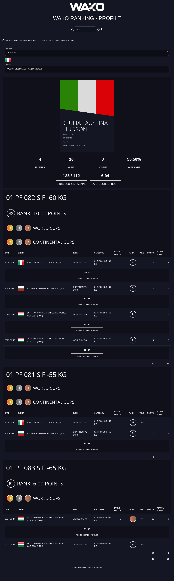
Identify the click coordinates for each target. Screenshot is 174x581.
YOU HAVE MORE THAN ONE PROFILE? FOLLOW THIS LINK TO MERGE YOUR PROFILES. (38, 41)
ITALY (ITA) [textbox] (11, 52)
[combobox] (87, 53)
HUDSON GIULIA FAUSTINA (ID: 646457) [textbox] (24, 69)
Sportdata (99, 576)
